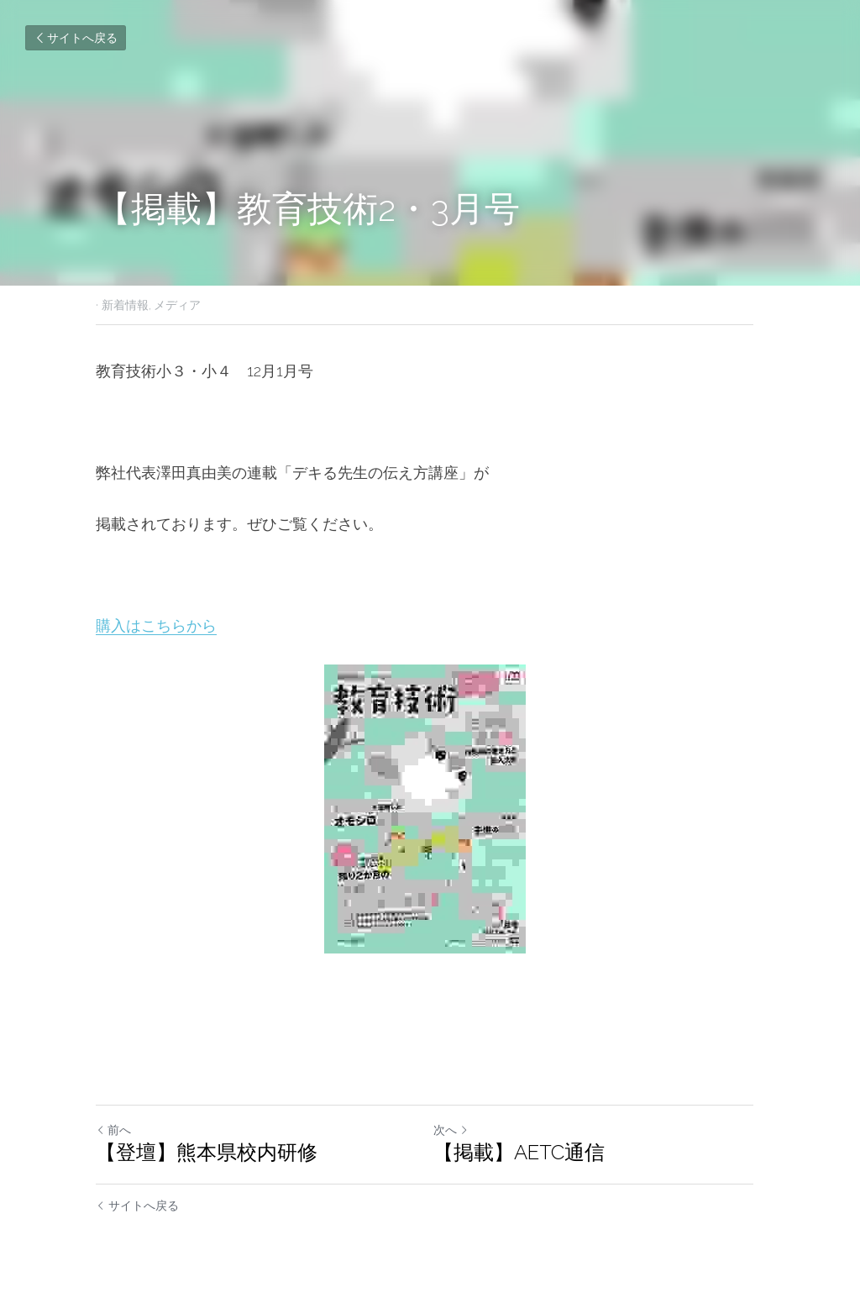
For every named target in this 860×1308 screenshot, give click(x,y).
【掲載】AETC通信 (524, 1152)
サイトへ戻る (76, 38)
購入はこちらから (156, 625)
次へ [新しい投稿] (456, 1130)
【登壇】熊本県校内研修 (206, 1152)
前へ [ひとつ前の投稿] (113, 1130)
